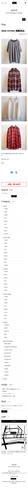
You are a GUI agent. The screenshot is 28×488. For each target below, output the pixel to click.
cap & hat (7, 331)
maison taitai (7, 343)
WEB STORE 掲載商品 (12, 31)
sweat (6, 215)
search (14, 3)
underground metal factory (11, 346)
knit (5, 218)
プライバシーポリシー (8, 393)
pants (6, 230)
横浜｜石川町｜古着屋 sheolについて (11, 389)
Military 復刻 (7, 365)
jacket (6, 221)
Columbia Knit (8, 359)
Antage (6, 368)
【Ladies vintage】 (7, 294)
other (6, 337)
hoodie (6, 233)
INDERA (7, 375)
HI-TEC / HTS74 (8, 350)
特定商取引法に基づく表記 (9, 396)
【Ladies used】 (6, 237)
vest (5, 224)
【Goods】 (5, 322)
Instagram (14, 421)
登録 (4, 411)
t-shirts (6, 208)
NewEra (6, 362)
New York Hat (8, 353)
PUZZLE (7, 372)
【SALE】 (5, 378)
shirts (6, 211)
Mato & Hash (8, 356)
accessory (7, 324)
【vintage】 (5, 269)
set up (6, 227)
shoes (6, 328)
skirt (5, 262)
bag (5, 334)
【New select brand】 (8, 341)
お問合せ (5, 391)
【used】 (5, 206)
